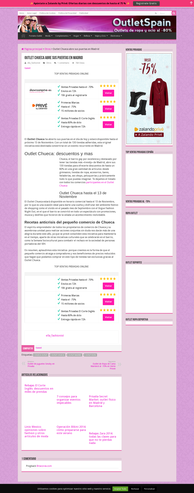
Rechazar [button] (135, 489)
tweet (28, 68)
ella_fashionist (33, 63)
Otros (48, 49)
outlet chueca (58, 355)
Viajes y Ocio (100, 36)
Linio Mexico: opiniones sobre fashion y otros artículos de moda (36, 431)
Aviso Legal (32, 13)
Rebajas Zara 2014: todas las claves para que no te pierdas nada (102, 438)
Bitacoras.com (44, 466)
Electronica (115, 36)
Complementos (62, 36)
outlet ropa (90, 355)
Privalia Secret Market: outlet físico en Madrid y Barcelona (102, 401)
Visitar (108, 93)
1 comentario (63, 63)
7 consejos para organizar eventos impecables (68, 399)
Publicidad (83, 13)
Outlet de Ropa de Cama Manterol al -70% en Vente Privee (99, 365)
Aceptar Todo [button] (120, 489)
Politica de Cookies (47, 13)
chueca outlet (41, 355)
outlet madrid (75, 355)
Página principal (32, 49)
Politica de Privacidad (67, 13)
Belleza (87, 36)
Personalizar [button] (149, 489)
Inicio (21, 13)
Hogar (76, 36)
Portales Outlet (35, 36)
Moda (47, 36)
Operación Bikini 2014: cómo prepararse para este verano (71, 430)
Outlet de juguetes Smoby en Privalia (43, 364)
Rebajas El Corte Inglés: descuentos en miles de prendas (39, 388)
